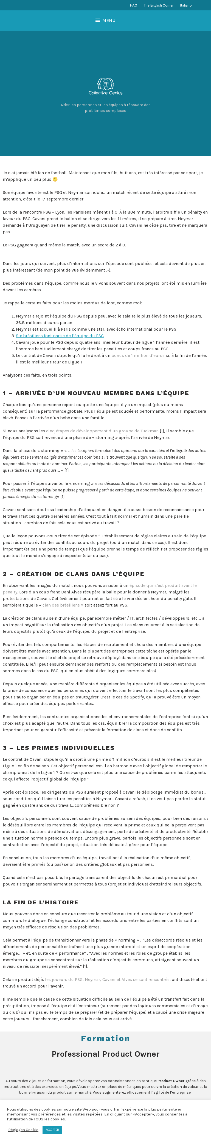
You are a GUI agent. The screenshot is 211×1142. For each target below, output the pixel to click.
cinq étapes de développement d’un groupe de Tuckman (102, 430)
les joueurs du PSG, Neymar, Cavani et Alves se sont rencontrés (107, 979)
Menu (109, 20)
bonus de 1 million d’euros (138, 355)
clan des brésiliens (61, 605)
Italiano (186, 5)
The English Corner (158, 5)
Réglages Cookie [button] (23, 1130)
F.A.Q (133, 5)
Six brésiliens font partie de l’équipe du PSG (60, 335)
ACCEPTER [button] (52, 1130)
